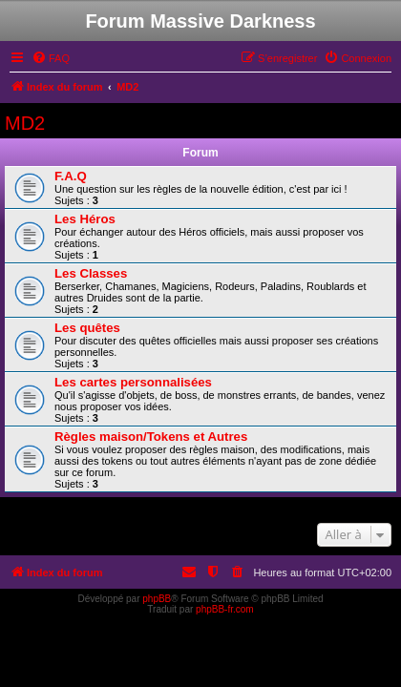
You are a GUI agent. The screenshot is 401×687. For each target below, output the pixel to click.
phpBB (156, 598)
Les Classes (90, 273)
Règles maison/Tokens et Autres (150, 436)
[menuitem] (51, 58)
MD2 (25, 123)
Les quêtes (87, 328)
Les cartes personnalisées (133, 382)
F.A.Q (70, 176)
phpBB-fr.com (225, 609)
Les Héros (85, 219)
